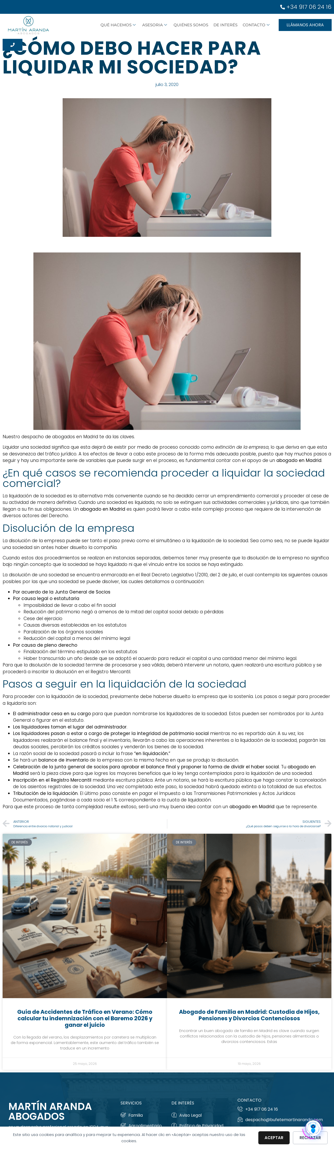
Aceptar (274, 1137)
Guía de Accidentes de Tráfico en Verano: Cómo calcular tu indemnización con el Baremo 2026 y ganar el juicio (84, 1018)
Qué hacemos (118, 24)
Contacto (256, 24)
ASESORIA (154, 24)
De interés (225, 24)
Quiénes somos (191, 24)
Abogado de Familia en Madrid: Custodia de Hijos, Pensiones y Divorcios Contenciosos (249, 1015)
